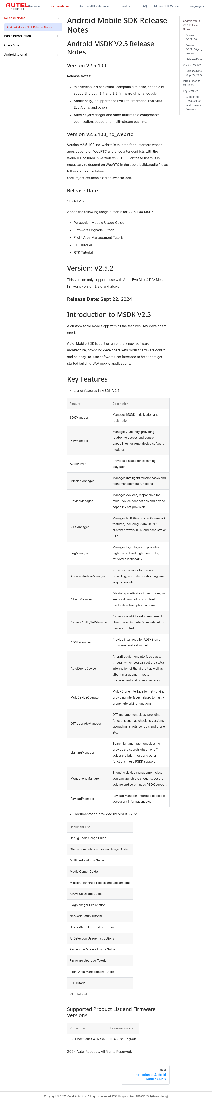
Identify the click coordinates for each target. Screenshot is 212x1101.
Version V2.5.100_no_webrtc (194, 49)
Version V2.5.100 (191, 37)
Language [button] (195, 6)
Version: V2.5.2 (192, 65)
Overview (34, 6)
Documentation (60, 6)
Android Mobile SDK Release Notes (29, 27)
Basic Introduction (17, 36)
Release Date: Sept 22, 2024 (194, 73)
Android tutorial (15, 55)
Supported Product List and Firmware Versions (194, 103)
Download (125, 6)
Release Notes (14, 18)
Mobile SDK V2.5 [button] (165, 6)
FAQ (144, 6)
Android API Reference (94, 6)
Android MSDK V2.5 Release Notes (191, 25)
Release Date (194, 59)
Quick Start (12, 45)
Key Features (190, 91)
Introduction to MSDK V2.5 (191, 83)
